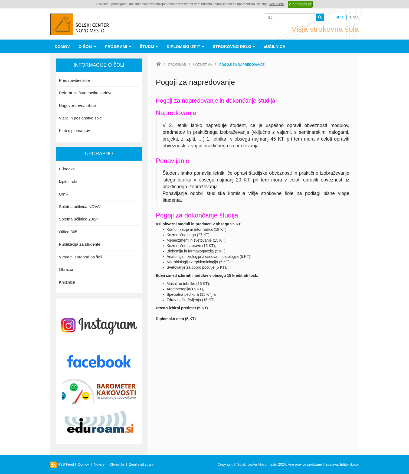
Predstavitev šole (74, 80)
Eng (354, 17)
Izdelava (331, 464)
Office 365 (68, 231)
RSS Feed (62, 464)
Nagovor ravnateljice (77, 105)
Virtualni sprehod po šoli (80, 257)
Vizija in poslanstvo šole (80, 118)
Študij (149, 46)
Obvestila (116, 464)
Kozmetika (202, 65)
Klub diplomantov (74, 130)
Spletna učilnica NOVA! (80, 206)
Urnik (63, 194)
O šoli (87, 46)
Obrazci (66, 269)
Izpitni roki (68, 181)
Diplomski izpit (185, 46)
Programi (118, 46)
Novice (99, 464)
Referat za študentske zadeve (86, 92)
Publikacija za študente (79, 244)
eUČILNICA (274, 46)
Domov (62, 46)
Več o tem (276, 4)
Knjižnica (67, 282)
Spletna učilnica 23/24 (79, 219)
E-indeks (67, 169)
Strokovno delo (234, 46)
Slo (339, 17)
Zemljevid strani (141, 464)
